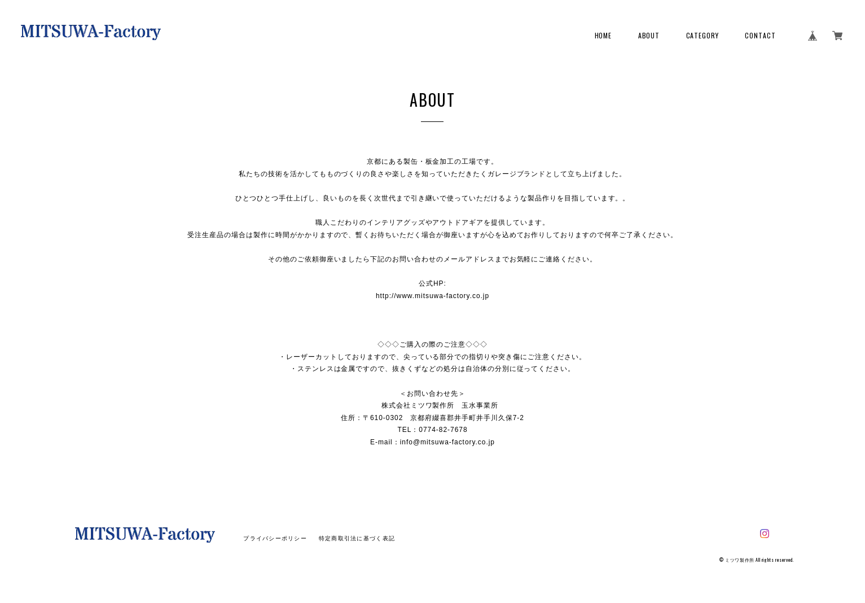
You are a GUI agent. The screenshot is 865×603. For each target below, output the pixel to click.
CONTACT (760, 35)
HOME (603, 35)
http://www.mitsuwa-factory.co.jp (432, 296)
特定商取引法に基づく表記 (357, 538)
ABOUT (649, 35)
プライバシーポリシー (275, 538)
